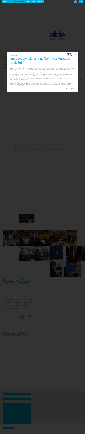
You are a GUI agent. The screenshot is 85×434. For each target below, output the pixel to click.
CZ (79, 1)
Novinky (10, 1)
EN (82, 1)
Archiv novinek (70, 88)
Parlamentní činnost (19, 1)
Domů (4, 1)
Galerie (28, 1)
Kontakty (39, 1)
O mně (33, 1)
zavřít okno (76, 54)
